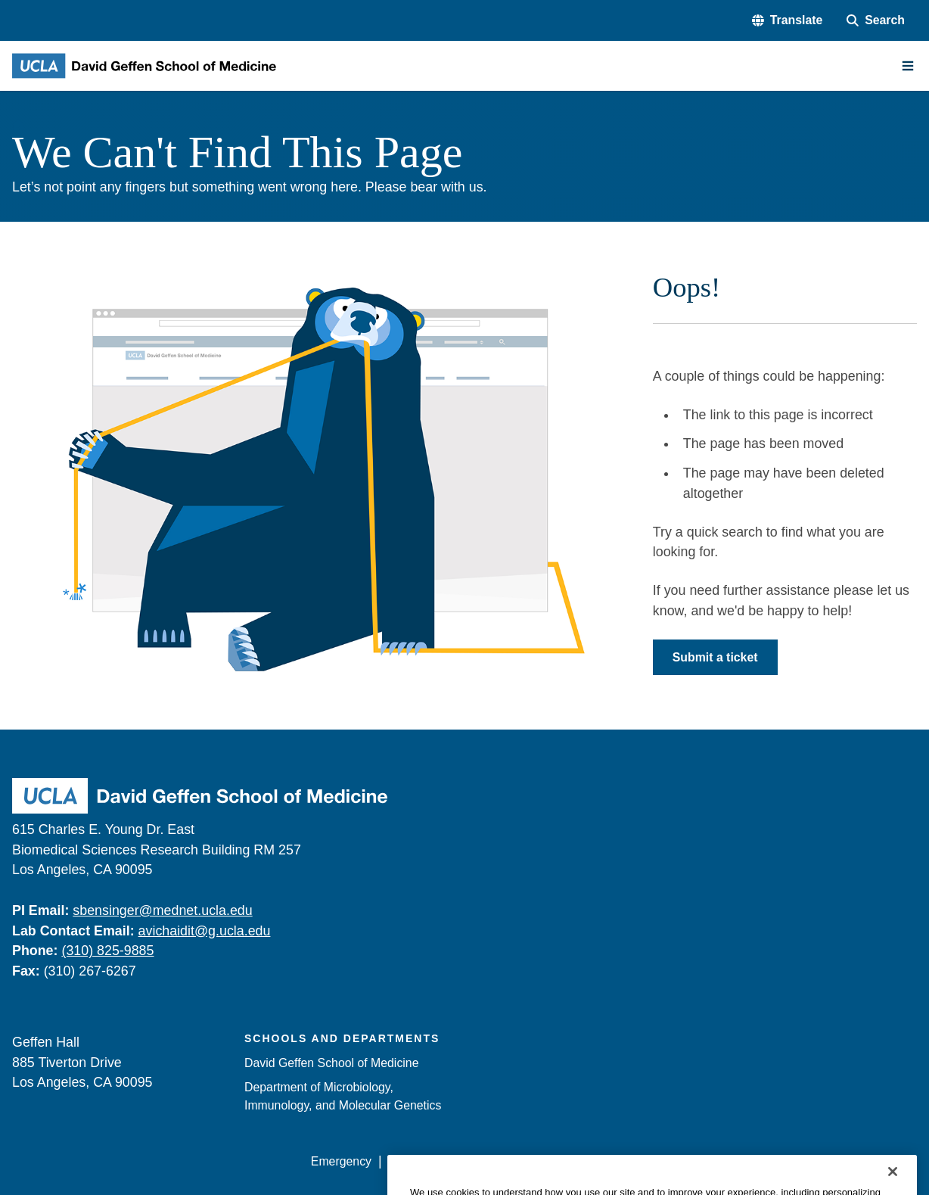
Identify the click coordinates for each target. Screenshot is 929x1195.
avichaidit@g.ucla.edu (204, 930)
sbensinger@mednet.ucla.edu (162, 910)
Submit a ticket (715, 657)
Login (775, 1161)
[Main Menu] (908, 66)
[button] (787, 20)
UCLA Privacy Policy (524, 1161)
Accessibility (420, 1161)
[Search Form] (875, 20)
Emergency (341, 1161)
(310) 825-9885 (107, 950)
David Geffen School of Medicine (331, 1063)
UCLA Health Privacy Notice (669, 1161)
